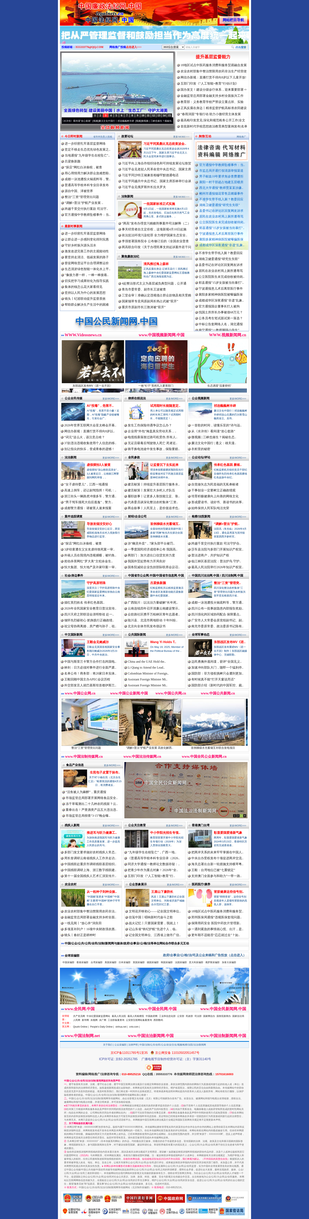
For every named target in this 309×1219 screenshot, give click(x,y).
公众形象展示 (138, 884)
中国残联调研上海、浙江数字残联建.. (90, 870)
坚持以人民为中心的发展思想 (85, 292)
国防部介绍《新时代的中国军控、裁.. (217, 685)
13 (158, 115)
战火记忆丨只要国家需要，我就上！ (154, 923)
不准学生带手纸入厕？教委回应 (221, 199)
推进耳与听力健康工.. (102, 832)
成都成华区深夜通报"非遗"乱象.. (221, 245)
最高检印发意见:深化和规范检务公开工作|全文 (213, 120)
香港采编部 (82, 962)
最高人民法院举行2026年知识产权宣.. (217, 567)
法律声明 (133, 1044)
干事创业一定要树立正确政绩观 (213, 490)
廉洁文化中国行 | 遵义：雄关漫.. (213, 443)
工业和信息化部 (167, 1016)
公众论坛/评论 (201, 457)
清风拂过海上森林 (156, 264)
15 (169, 115)
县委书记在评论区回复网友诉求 (221, 210)
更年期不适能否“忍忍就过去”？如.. (215, 935)
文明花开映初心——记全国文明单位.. (155, 911)
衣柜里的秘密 (200, 449)
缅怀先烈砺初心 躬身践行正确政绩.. (89, 620)
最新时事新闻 (73, 226)
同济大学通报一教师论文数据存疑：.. (154, 864)
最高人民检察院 (136, 1016)
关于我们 (108, 1044)
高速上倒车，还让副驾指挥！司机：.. (90, 490)
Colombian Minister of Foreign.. (148, 673)
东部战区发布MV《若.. (230, 642)
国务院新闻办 (224, 1016)
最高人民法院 (119, 1016)
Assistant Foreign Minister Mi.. (147, 679)
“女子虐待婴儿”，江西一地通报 (86, 484)
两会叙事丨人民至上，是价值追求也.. (154, 508)
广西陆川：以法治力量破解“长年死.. (153, 602)
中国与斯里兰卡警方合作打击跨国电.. (90, 661)
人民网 (76, 1020)
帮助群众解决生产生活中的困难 (87, 304)
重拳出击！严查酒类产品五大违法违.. (92, 809)
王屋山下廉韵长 (162, 891)
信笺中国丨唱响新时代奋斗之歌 (151, 917)
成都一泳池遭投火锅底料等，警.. (87, 179)
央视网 (94, 1020)
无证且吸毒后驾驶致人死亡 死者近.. (152, 443)
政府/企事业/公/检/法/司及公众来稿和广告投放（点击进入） (204, 955)
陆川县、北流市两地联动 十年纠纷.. (152, 620)
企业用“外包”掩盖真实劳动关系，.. (152, 431)
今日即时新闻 (73, 136)
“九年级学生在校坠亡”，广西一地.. (152, 852)
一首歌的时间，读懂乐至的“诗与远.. (216, 425)
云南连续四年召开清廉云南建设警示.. (154, 608)
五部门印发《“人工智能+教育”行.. (151, 876)
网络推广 (241, 136)
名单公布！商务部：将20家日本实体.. (90, 673)
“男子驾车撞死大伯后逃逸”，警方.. (88, 502)
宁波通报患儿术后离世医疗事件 (221, 233)
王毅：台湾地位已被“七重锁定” (213, 870)
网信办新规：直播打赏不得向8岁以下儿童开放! (213, 77)
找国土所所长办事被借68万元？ (221, 314)
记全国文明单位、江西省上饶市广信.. (155, 935)
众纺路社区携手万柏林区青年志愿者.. (154, 614)
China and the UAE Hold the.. (147, 661)
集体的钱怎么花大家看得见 (83, 286)
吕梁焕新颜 (72, 161)
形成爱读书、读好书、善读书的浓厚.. (217, 502)
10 (142, 115)
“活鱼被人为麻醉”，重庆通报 (86, 792)
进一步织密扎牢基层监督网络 (85, 143)
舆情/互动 (205, 136)
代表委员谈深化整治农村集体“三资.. (153, 502)
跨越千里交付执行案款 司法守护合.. (216, 543)
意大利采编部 (196, 962)
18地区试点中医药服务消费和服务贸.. (217, 911)
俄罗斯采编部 (212, 962)
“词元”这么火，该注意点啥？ (84, 437)
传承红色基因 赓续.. (228, 464)
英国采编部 (139, 962)
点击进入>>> (134, 47)
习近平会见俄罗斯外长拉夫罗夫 (144, 187)
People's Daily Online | (102, 1026)
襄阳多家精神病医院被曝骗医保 (221, 239)
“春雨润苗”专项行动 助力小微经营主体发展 (211, 114)
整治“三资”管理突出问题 (82, 197)
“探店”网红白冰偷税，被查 (83, 167)
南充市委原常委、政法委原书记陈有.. (217, 626)
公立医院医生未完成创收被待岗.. (222, 222)
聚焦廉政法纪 (130, 256)
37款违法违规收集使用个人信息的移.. (90, 443)
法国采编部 (181, 962)
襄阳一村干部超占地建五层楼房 (221, 182)
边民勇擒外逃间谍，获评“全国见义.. (216, 661)
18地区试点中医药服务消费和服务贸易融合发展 (214, 65)
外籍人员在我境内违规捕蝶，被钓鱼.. (90, 555)
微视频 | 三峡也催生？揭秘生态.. (213, 437)
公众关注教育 (137, 825)
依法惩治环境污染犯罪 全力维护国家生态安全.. (154, 235)
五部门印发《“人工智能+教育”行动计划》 (210, 83)
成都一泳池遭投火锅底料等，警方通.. (217, 602)
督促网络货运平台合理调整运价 (87, 263)
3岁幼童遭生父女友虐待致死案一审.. (89, 549)
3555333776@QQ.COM (89, 47)
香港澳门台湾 (200, 825)
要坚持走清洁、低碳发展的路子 (87, 257)
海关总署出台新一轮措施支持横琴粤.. (217, 864)
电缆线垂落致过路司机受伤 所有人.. (152, 437)
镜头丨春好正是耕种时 (80, 935)
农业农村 (70, 884)
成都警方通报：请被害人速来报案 (88, 508)
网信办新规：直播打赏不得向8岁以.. (89, 431)
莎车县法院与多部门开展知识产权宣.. (217, 549)
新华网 (85, 1020)
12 (153, 115)
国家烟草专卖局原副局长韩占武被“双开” (150, 301)
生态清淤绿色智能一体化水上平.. (87, 269)
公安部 (180, 1016)
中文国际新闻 (73, 634)
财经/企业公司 (137, 516)
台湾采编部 (96, 962)
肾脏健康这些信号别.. (229, 891)
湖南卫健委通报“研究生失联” (219, 205)
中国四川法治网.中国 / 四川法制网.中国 (217, 575)
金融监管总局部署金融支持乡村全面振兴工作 (212, 95)
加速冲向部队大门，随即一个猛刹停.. (217, 667)
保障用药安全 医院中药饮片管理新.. (216, 923)
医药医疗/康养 (201, 884)
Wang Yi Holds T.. (163, 642)
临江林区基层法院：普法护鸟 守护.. (216, 561)
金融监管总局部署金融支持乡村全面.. (90, 917)
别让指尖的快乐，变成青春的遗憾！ (89, 449)
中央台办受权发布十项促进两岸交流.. (217, 858)
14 (164, 115)
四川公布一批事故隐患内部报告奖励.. (217, 608)
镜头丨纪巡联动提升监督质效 (85, 298)
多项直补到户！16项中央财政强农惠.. (90, 929)
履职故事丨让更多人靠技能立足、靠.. (154, 496)
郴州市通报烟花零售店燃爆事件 (221, 193)
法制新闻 (127, 196)
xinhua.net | (121, 1026)
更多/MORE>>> (181, 136)
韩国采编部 (167, 962)
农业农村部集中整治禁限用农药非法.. (90, 911)
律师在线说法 (137, 398)
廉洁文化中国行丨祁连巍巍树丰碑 (120, 121)
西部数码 (158, 1020)
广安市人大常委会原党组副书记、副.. (217, 620)
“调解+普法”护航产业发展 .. (84, 202)
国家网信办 (209, 1016)
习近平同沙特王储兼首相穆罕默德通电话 (150, 175)
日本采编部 (124, 962)
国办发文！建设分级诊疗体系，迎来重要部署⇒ (214, 89)
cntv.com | (134, 1026)
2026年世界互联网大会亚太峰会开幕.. (90, 425)
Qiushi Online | (81, 1026)
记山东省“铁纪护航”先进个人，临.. (153, 929)
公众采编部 (120, 1044)
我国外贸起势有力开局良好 (147, 561)
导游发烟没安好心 (99, 524)
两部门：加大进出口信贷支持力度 (151, 555)
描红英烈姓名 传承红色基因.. (84, 602)
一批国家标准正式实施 (159, 203)
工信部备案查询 (116, 1020)
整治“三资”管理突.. (227, 583)
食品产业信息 (75, 765)
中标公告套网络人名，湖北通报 (221, 326)
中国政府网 (151, 1016)
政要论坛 (127, 136)
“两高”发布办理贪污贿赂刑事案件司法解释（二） (156, 223)
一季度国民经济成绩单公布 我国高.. (152, 549)
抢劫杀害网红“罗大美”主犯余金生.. (88, 561)
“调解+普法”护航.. (226, 524)
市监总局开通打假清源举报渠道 (221, 170)
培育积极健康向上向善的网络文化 (215, 496)
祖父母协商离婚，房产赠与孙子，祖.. (90, 626)
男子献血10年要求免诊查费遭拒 (221, 176)
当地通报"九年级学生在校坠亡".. (87, 155)
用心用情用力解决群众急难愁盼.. (87, 173)
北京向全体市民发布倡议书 (147, 626)
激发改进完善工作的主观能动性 (87, 251)
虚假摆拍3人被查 (99, 464)
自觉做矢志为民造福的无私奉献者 (215, 484)
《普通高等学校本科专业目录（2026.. (154, 858)
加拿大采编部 (229, 962)
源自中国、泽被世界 (79, 191)
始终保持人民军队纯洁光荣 (210, 508)
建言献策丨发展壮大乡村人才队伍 (151, 490)
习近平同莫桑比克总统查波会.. (164, 143)
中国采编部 (68, 962)
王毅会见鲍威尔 (98, 642)
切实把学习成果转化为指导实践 (87, 281)
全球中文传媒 (92, 11)
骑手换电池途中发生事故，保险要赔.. (154, 449)
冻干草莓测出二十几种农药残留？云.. (92, 803)
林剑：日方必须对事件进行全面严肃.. (90, 667)
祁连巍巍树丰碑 (225, 405)
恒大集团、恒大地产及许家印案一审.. (90, 567)
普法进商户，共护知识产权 (210, 555)
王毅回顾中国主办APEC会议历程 (87, 679)
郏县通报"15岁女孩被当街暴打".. (221, 228)
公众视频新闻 (200, 398)
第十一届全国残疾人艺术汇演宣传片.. (90, 876)
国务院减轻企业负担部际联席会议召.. (154, 567)
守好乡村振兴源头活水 (80, 245)
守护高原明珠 (96, 583)
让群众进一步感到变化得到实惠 (87, 239)
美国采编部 (110, 962)
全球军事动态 (200, 634)
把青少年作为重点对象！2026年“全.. (153, 870)
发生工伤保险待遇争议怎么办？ (150, 425)
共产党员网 (79, 1016)
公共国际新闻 (137, 634)
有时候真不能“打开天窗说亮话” (213, 679)
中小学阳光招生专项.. (165, 832)
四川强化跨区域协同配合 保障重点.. (216, 614)
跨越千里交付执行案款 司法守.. (86, 208)
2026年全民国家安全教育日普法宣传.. (90, 608)
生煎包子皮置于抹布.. (105, 772)
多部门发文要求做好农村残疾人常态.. (90, 852)
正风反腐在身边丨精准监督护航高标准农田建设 (214, 108)
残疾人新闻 (72, 825)
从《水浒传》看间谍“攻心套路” (78, 121)
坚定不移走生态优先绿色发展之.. (87, 149)
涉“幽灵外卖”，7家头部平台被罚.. (151, 543)
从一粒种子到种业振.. (102, 891)
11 (148, 115)
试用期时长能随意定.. (165, 405)
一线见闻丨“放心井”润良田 (83, 923)
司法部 (198, 1016)
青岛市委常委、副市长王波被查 (144, 289)
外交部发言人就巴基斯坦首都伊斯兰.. (90, 685)
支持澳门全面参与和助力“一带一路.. (216, 876)
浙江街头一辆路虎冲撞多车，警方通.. (90, 496)
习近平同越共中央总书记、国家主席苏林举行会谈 (156, 181)
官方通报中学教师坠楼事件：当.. (222, 165)
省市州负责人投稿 (102, 136)
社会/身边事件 (74, 575)
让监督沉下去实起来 (164, 464)
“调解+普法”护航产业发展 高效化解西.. (155, 746)
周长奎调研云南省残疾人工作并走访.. (90, 858)
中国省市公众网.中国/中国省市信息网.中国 (156, 575)
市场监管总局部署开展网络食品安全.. (92, 798)
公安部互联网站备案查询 (139, 1020)
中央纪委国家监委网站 (98, 1016)
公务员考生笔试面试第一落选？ (221, 320)
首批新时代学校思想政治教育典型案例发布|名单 (214, 126)
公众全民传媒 (73, 398)
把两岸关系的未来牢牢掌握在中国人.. (217, 852)
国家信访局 (238, 1016)
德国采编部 (153, 962)
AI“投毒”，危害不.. (100, 405)
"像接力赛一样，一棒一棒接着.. (87, 275)
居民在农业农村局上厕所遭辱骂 (221, 216)
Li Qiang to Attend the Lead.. (146, 667)
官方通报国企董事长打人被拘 (219, 308)
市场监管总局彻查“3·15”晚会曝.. (88, 815)
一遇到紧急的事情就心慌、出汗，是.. (217, 929)
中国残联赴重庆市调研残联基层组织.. (90, 864)
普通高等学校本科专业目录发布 (87, 185)
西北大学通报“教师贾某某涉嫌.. (221, 187)
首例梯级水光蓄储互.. (165, 524)
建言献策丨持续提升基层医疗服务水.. (154, 484)
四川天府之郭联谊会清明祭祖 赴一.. (89, 614)
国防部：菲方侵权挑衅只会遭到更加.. (217, 673)
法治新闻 (70, 457)
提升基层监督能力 (213, 56)
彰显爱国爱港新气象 (228, 832)
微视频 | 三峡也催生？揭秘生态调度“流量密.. (168, 121)
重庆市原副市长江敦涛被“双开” (144, 307)
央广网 (102, 1020)
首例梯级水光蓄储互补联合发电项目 (218, 746)
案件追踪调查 (73, 516)
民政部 (189, 1016)
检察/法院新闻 (201, 516)
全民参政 (134, 457)
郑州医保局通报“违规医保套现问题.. (216, 917)
